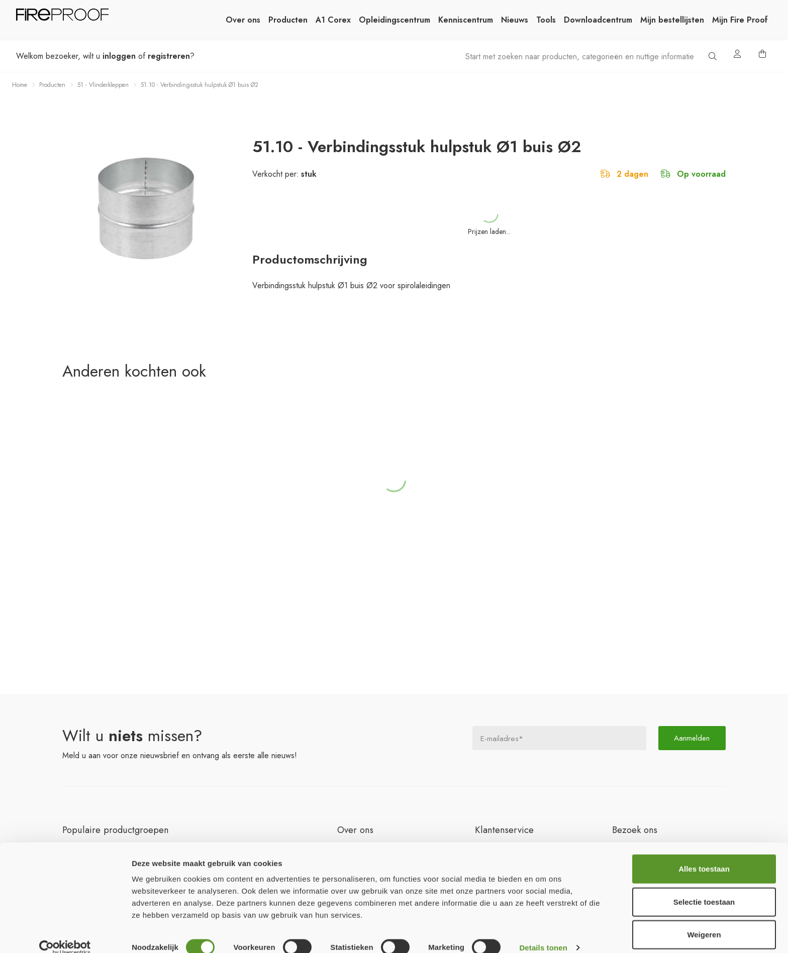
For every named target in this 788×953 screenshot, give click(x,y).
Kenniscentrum (465, 20)
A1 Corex (333, 20)
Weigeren (704, 920)
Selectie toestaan (704, 887)
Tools (546, 20)
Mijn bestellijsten (672, 20)
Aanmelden (692, 738)
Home (19, 84)
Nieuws (514, 20)
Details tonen (543, 933)
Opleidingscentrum (394, 20)
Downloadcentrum (598, 20)
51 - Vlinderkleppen (103, 84)
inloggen (119, 56)
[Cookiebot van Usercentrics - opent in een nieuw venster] (65, 933)
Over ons (243, 20)
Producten (288, 20)
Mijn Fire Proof (740, 20)
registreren (169, 56)
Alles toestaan (704, 854)
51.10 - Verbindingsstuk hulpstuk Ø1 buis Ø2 (199, 84)
